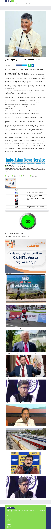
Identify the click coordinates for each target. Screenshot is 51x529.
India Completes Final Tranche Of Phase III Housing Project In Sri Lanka (23, 498)
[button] (29, 3)
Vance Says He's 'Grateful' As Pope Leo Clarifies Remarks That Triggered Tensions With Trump (25, 378)
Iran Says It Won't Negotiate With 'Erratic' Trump (18, 304)
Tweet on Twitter (25, 65)
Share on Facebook (19, 65)
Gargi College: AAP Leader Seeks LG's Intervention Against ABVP (21, 474)
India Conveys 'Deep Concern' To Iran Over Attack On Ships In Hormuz (23, 402)
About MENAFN (9, 522)
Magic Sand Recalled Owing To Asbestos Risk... (34, 189)
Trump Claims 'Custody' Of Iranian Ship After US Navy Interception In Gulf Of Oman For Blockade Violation (24, 353)
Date (7, 64)
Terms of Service (9, 517)
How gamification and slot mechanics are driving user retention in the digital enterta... (17, 236)
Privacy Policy (9, 518)
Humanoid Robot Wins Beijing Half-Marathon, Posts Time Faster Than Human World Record (25, 328)
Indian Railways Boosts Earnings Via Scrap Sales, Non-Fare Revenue (22, 450)
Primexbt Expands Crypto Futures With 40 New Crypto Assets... (36, 203)
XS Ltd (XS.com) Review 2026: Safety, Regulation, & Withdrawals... (14, 233)
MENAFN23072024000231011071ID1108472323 (15, 153)
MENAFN (8, 69)
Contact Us (8, 519)
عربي (27, 3)
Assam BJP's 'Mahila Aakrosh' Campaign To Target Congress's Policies (23, 426)
